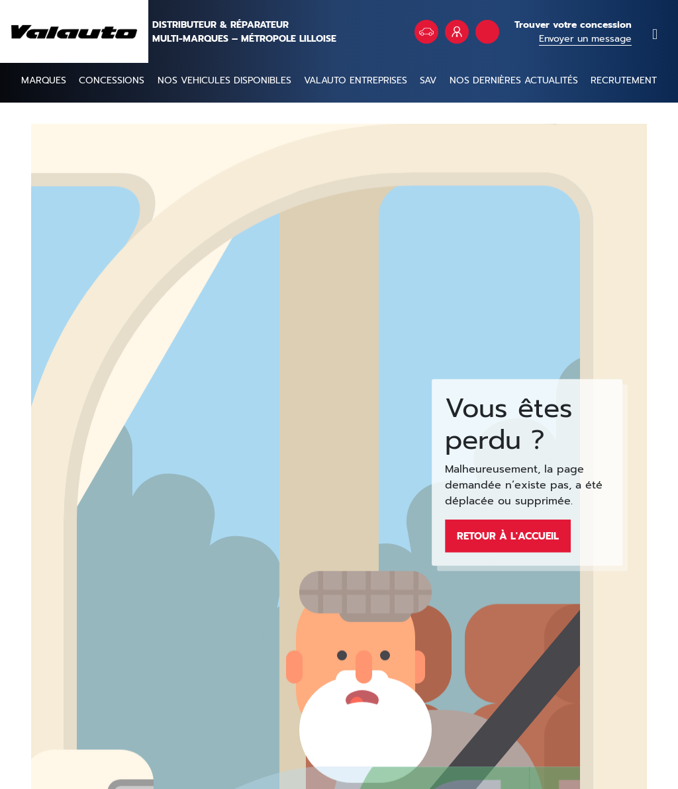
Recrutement (624, 80)
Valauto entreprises (355, 80)
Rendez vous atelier (487, 32)
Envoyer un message (585, 39)
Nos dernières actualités (514, 80)
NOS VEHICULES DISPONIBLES (224, 80)
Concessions (111, 80)
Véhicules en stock (426, 32)
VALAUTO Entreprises (457, 32)
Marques (43, 80)
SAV (428, 80)
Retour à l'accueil (508, 535)
